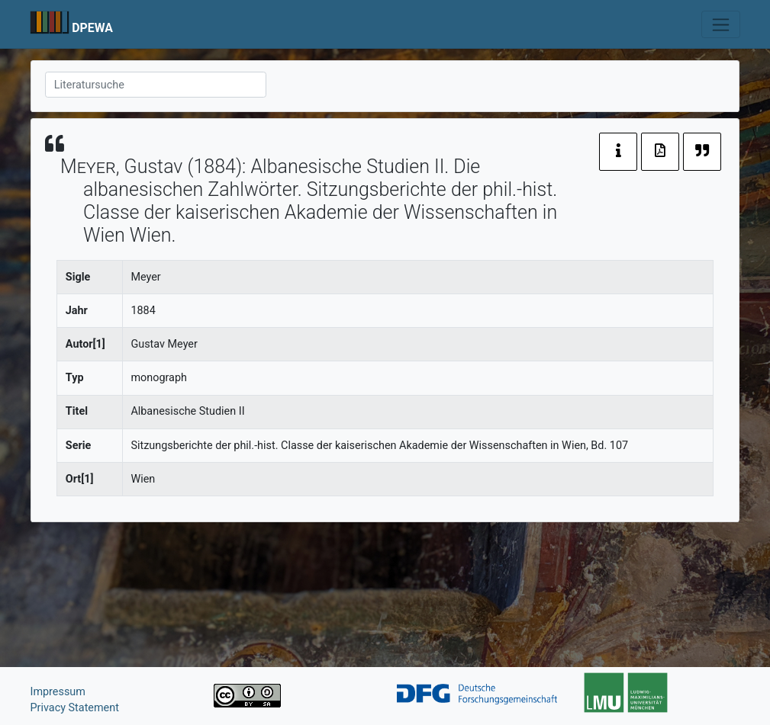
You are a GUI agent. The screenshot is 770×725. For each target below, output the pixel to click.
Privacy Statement (75, 707)
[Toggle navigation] (720, 24)
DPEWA (92, 28)
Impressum (58, 691)
